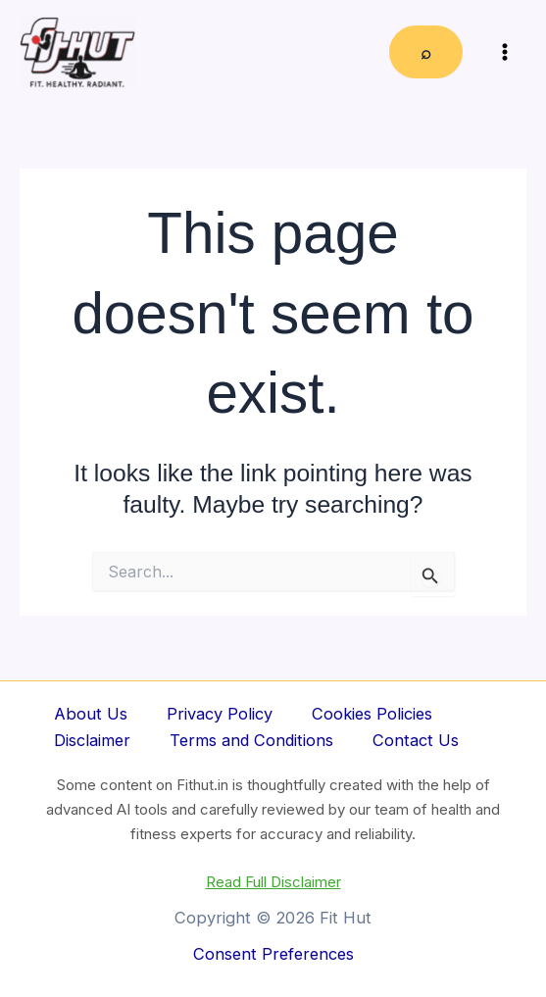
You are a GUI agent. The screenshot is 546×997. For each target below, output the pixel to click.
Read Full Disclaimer (273, 881)
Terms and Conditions (251, 740)
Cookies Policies (372, 713)
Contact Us (415, 740)
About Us (90, 713)
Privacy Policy (220, 713)
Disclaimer (92, 740)
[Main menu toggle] (504, 52)
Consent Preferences (273, 954)
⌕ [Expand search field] (426, 52)
